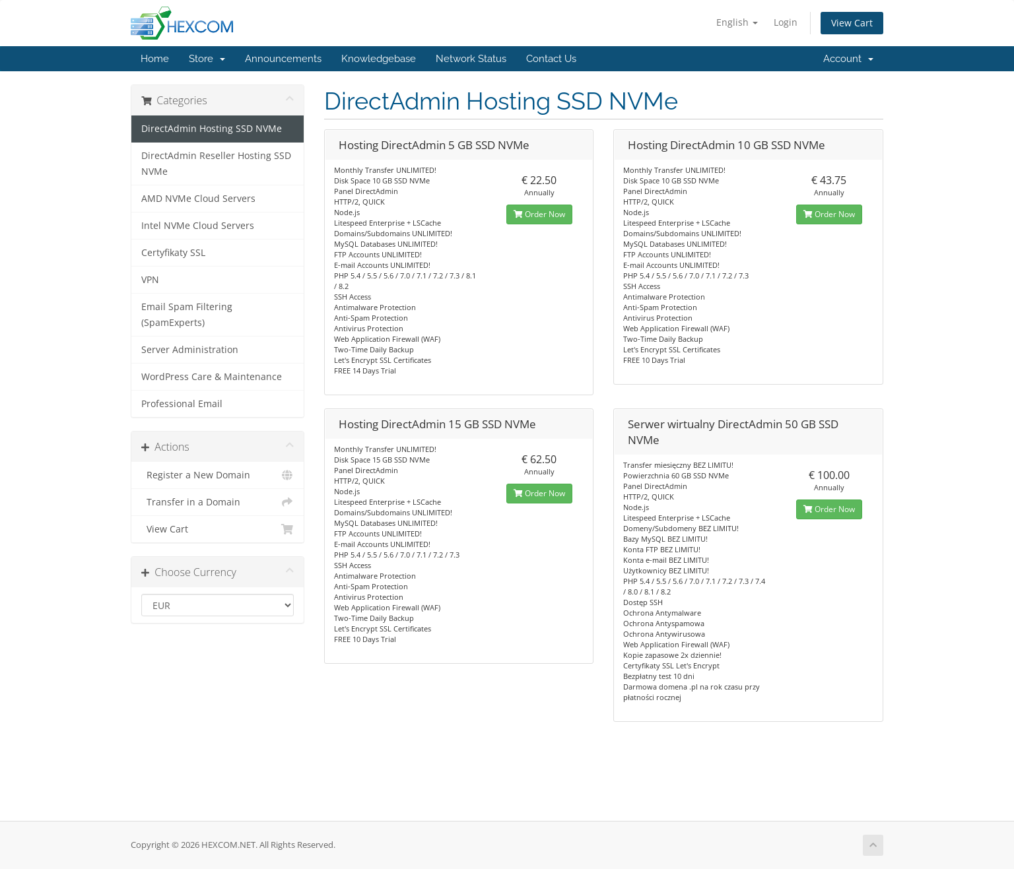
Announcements (283, 59)
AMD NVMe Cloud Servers (198, 199)
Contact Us (551, 59)
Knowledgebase (378, 59)
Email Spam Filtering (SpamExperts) (186, 315)
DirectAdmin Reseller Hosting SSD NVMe (216, 163)
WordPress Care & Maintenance (211, 377)
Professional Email (181, 404)
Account (848, 59)
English (737, 22)
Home (155, 59)
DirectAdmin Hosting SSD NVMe (211, 129)
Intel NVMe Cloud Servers (197, 226)
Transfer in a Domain (217, 502)
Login (785, 22)
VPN (150, 280)
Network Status (471, 59)
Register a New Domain (217, 475)
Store (207, 59)
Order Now (539, 214)
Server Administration (189, 350)
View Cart (852, 22)
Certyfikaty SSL (173, 253)
